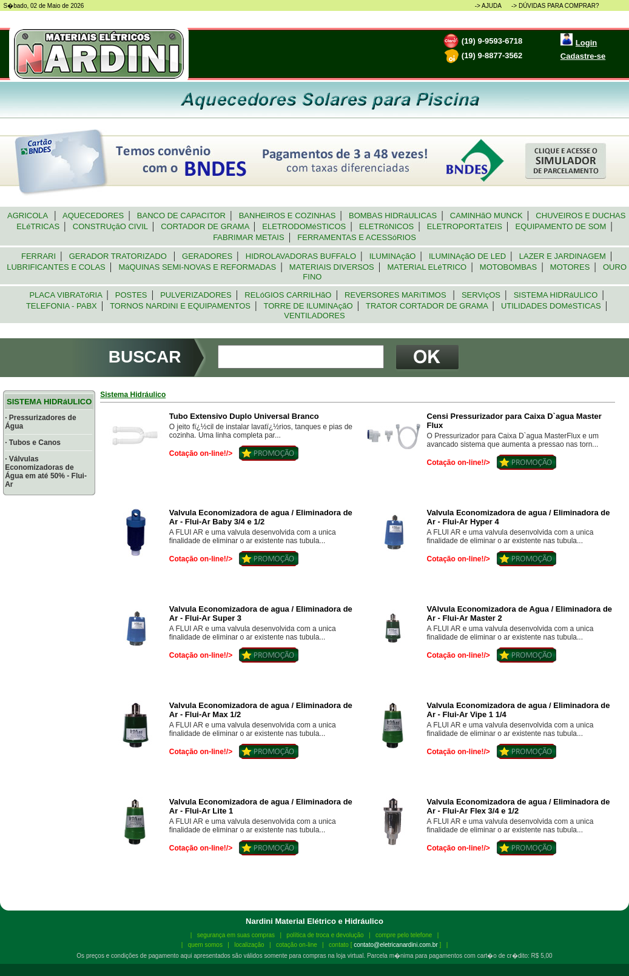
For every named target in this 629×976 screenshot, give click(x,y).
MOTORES (570, 267)
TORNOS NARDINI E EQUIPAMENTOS (180, 305)
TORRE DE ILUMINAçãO (308, 305)
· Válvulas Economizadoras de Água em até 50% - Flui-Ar (46, 472)
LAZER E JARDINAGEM (562, 256)
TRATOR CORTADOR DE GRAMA (427, 305)
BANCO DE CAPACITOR (181, 215)
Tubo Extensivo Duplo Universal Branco (244, 416)
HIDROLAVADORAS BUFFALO (301, 256)
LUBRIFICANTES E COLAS (56, 267)
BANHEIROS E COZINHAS (287, 215)
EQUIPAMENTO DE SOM (560, 226)
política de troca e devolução (324, 935)
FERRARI (39, 256)
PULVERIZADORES (196, 294)
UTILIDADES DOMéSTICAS (551, 305)
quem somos (205, 944)
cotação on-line (296, 944)
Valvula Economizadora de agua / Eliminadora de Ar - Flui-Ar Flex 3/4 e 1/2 (518, 806)
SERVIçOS (481, 294)
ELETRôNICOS (387, 226)
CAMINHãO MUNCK (486, 215)
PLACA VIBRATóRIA (65, 294)
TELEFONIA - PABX (61, 305)
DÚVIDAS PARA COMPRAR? (559, 5)
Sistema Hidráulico (133, 394)
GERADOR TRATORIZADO (118, 256)
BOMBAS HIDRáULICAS (393, 215)
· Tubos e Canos (33, 442)
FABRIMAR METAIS (249, 237)
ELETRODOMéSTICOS (304, 226)
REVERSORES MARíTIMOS (396, 294)
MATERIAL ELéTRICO (427, 267)
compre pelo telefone (403, 935)
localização (249, 944)
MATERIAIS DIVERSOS (331, 267)
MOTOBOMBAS (509, 267)
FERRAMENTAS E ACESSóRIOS (356, 237)
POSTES (131, 294)
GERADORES (207, 256)
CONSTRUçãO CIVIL (110, 226)
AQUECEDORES (94, 215)
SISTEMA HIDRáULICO (555, 294)
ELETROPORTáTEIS (464, 226)
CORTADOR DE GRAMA (205, 226)
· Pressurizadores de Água (40, 421)
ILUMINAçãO (392, 256)
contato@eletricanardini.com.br (396, 944)
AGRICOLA (29, 215)
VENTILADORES (314, 315)
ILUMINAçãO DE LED (468, 256)
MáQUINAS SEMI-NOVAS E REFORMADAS (197, 267)
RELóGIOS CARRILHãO (288, 294)
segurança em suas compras (236, 935)
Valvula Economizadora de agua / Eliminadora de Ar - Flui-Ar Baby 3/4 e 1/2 (260, 517)
